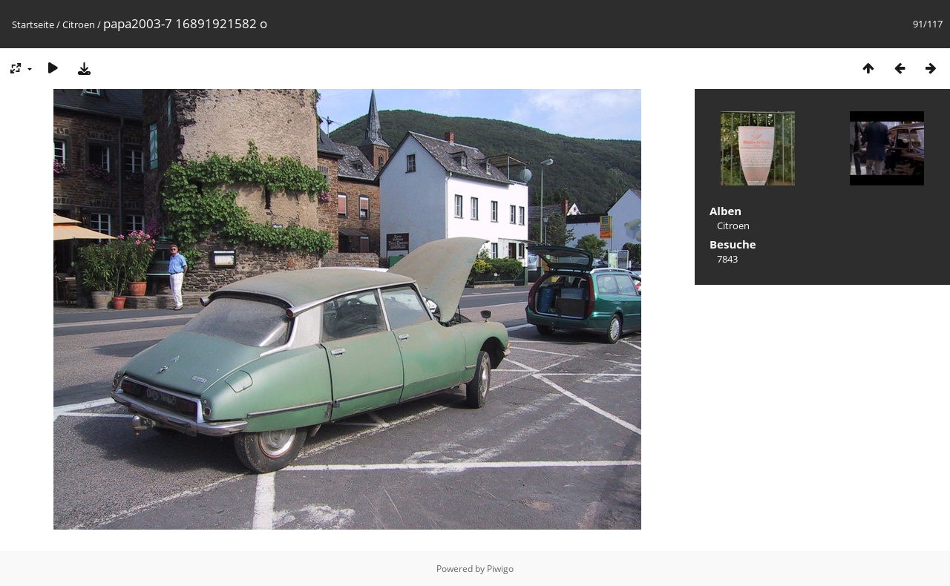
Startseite (33, 24)
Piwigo (500, 568)
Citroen (78, 24)
